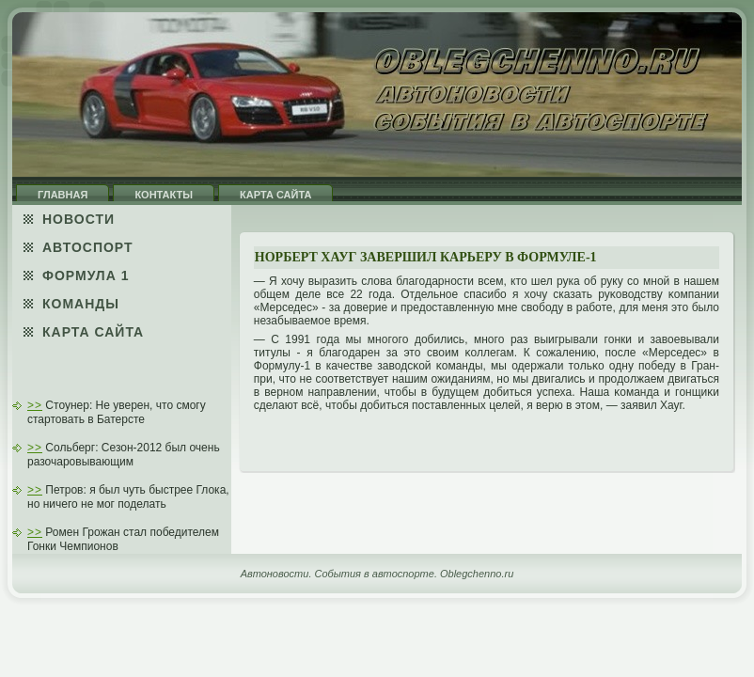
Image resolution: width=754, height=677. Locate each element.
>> (34, 405)
